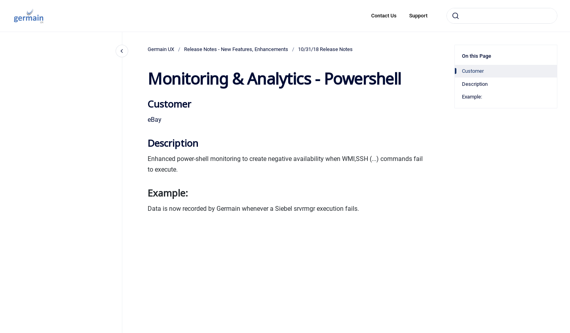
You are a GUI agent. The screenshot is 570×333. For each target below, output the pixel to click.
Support (418, 16)
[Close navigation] (122, 51)
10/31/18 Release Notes (325, 49)
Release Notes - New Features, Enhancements (236, 49)
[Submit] (455, 15)
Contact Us (384, 16)
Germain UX (161, 49)
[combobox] (502, 15)
